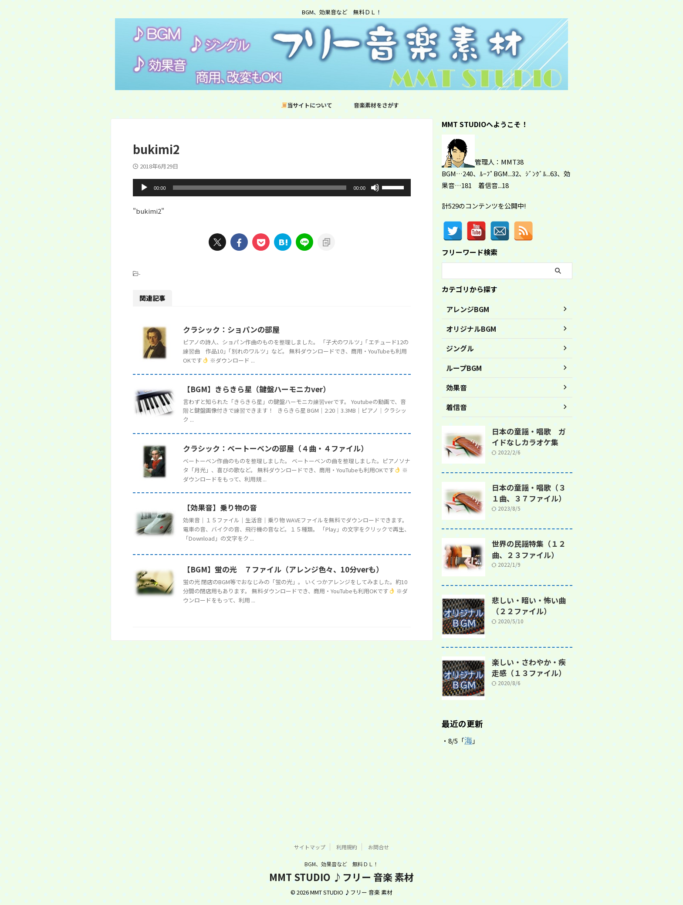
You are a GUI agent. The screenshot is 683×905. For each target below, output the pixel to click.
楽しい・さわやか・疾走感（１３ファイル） (528, 666)
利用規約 (346, 847)
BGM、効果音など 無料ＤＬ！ (341, 864)
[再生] (144, 187)
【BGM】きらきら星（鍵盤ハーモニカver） (296, 424)
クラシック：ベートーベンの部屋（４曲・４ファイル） (314, 518)
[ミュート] (375, 187)
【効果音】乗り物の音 (261, 612)
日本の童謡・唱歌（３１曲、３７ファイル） (531, 491)
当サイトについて (307, 105)
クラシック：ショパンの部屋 (272, 329)
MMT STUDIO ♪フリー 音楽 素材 (341, 877)
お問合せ (378, 847)
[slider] (260, 187)
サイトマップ (309, 847)
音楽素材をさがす (376, 105)
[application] (272, 187)
